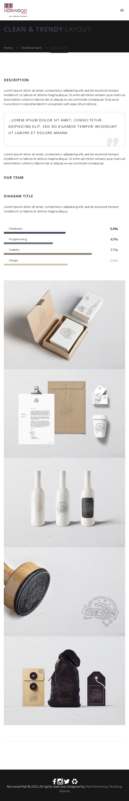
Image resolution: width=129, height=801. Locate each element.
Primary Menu (122, 10)
